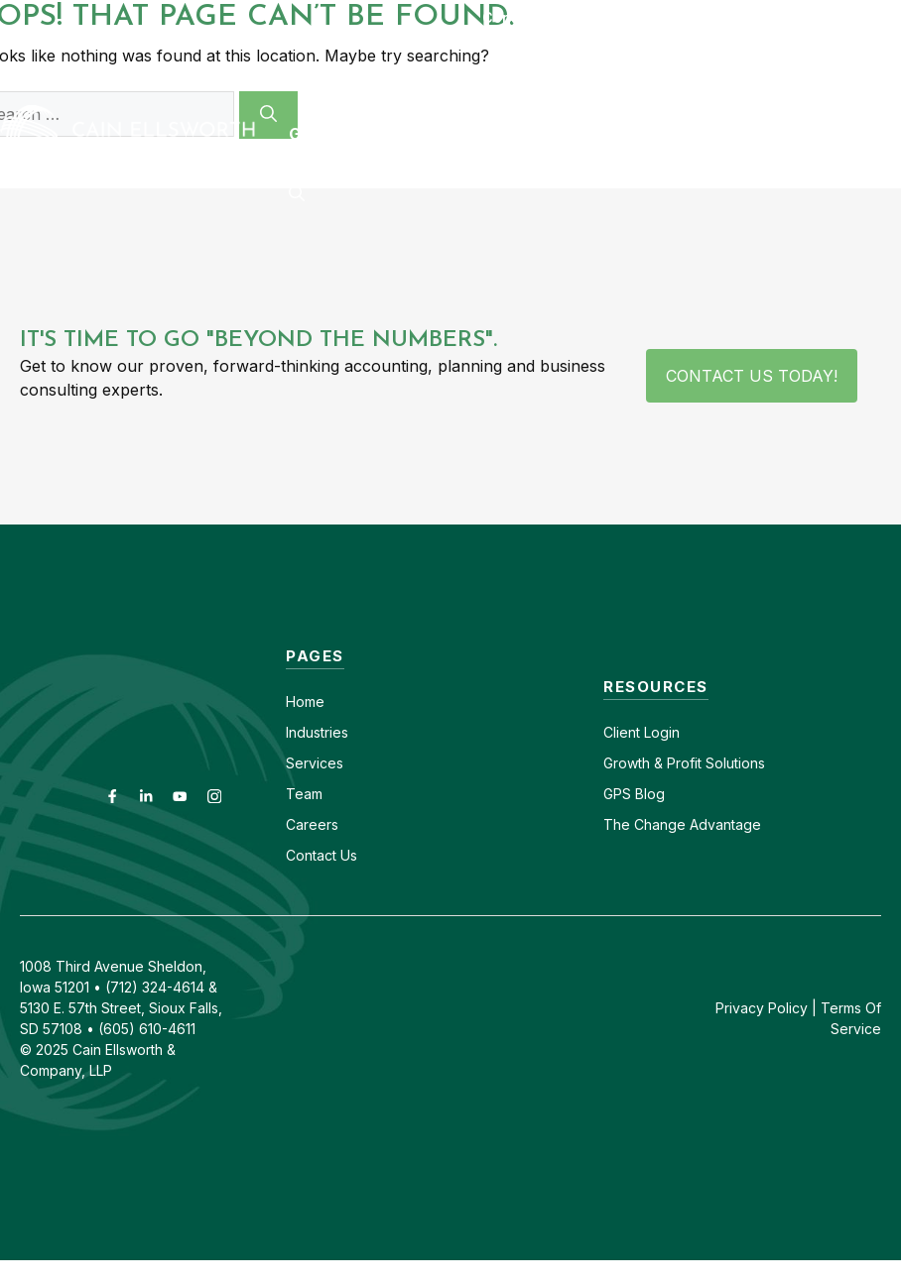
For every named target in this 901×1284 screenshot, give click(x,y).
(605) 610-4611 (709, 17)
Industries (317, 732)
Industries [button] (360, 74)
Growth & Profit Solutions (684, 763)
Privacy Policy (761, 1007)
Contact (510, 17)
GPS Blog (329, 134)
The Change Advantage (682, 824)
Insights (758, 74)
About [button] (647, 74)
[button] (296, 193)
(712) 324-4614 (847, 17)
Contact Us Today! (751, 376)
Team (304, 793)
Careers (597, 17)
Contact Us (321, 855)
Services (314, 763)
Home (305, 701)
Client (621, 732)
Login (660, 732)
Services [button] (513, 74)
